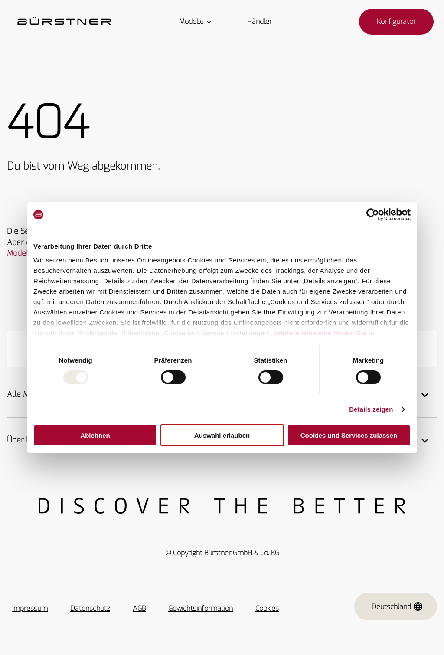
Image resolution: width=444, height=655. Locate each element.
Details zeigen (371, 409)
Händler (259, 22)
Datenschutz (90, 608)
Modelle (195, 22)
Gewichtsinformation (200, 608)
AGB (139, 608)
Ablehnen (95, 435)
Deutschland (397, 606)
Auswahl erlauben (222, 435)
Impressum (30, 608)
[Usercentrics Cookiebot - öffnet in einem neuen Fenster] (373, 214)
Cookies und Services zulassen (348, 435)
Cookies (267, 608)
